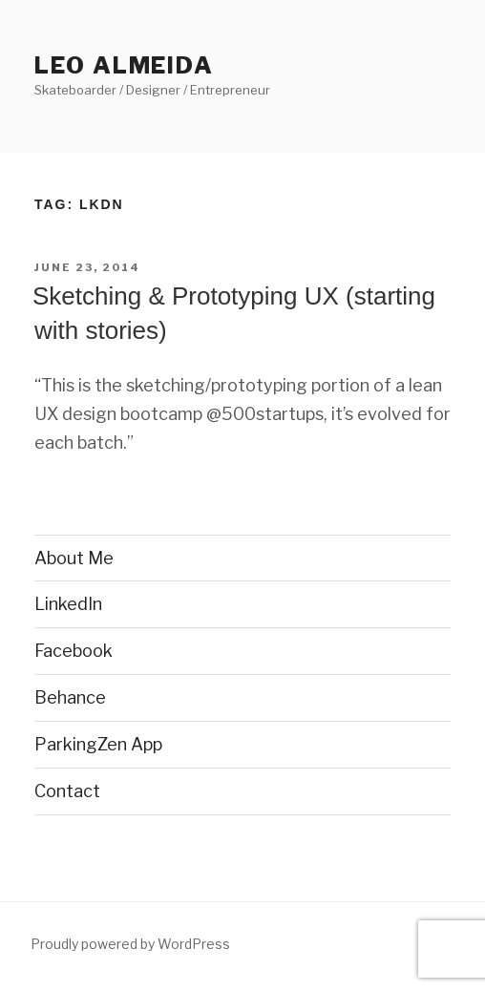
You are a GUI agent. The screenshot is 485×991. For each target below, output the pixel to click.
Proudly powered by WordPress (130, 944)
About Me (74, 558)
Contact (67, 791)
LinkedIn (68, 604)
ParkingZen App (98, 744)
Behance (70, 697)
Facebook (73, 651)
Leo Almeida (124, 65)
